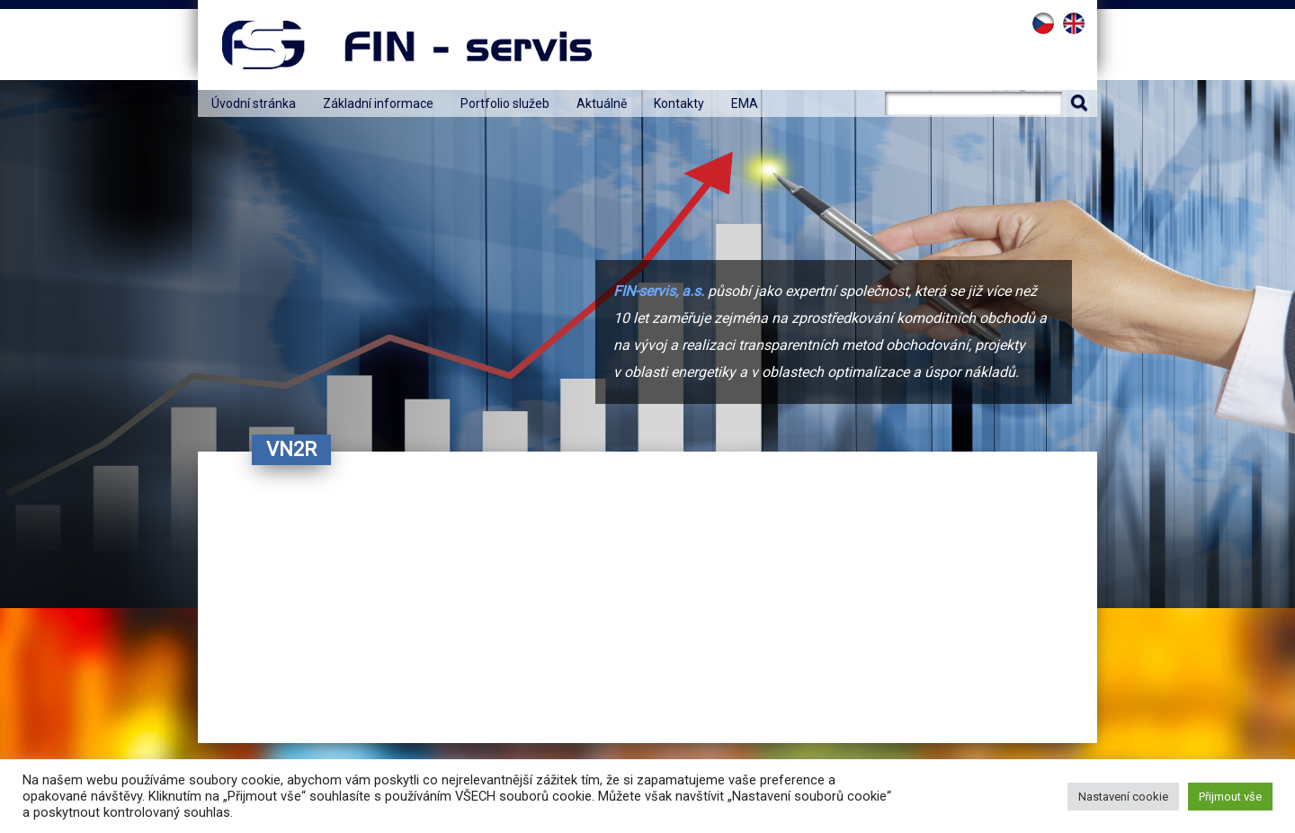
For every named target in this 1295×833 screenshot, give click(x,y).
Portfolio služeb (504, 103)
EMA (744, 103)
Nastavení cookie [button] (1123, 796)
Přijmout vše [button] (1230, 796)
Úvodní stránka (253, 103)
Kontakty (679, 103)
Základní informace (378, 103)
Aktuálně (601, 103)
